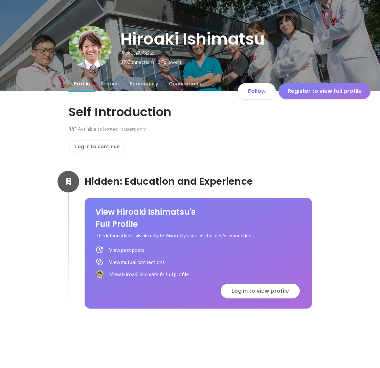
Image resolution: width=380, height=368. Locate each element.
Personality (144, 83)
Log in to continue (97, 146)
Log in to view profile (260, 291)
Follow (257, 91)
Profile (82, 83)
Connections (185, 83)
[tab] (81, 84)
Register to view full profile (325, 91)
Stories (110, 83)
